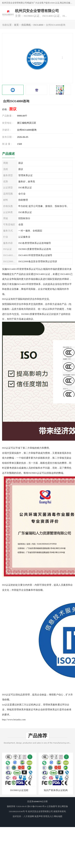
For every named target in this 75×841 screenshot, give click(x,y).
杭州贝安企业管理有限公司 (40, 811)
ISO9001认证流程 (19, 790)
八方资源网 (29, 816)
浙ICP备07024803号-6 (36, 806)
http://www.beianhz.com (14, 719)
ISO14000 (38, 25)
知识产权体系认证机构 (56, 790)
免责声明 (38, 816)
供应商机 (26, 25)
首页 (16, 25)
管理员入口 (48, 816)
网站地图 (58, 816)
